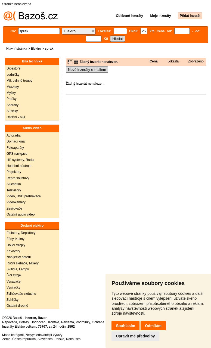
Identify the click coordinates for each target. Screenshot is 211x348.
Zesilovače (14, 208)
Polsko (59, 339)
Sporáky (12, 105)
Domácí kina (16, 141)
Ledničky (13, 75)
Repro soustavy (18, 178)
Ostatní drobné (17, 306)
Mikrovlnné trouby (19, 81)
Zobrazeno (196, 61)
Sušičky (12, 111)
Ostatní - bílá (16, 117)
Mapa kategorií (13, 335)
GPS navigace (17, 154)
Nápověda (9, 322)
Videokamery (16, 202)
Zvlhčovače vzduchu (21, 294)
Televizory (14, 190)
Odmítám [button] (153, 326)
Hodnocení (38, 322)
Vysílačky (13, 287)
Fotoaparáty (15, 148)
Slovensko (45, 339)
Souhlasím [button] (125, 326)
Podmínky (83, 322)
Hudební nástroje (19, 166)
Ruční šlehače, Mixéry (23, 263)
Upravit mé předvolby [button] (135, 336)
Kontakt (53, 322)
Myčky (11, 93)
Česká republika (24, 339)
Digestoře (13, 68)
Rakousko (73, 339)
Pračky (12, 99)
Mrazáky (13, 87)
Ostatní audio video (21, 214)
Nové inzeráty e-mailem (87, 70)
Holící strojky (16, 245)
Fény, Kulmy (15, 239)
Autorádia (13, 135)
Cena (153, 61)
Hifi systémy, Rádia (20, 160)
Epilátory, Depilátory (21, 233)
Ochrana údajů (102, 322)
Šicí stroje (14, 275)
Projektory (14, 172)
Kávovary (13, 251)
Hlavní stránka (16, 48)
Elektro (36, 48)
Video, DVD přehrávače (24, 196)
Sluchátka (14, 184)
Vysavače (14, 281)
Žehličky (12, 300)
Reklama (67, 322)
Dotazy (24, 322)
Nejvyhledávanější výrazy (44, 335)
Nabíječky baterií (19, 257)
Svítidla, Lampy (18, 269)
